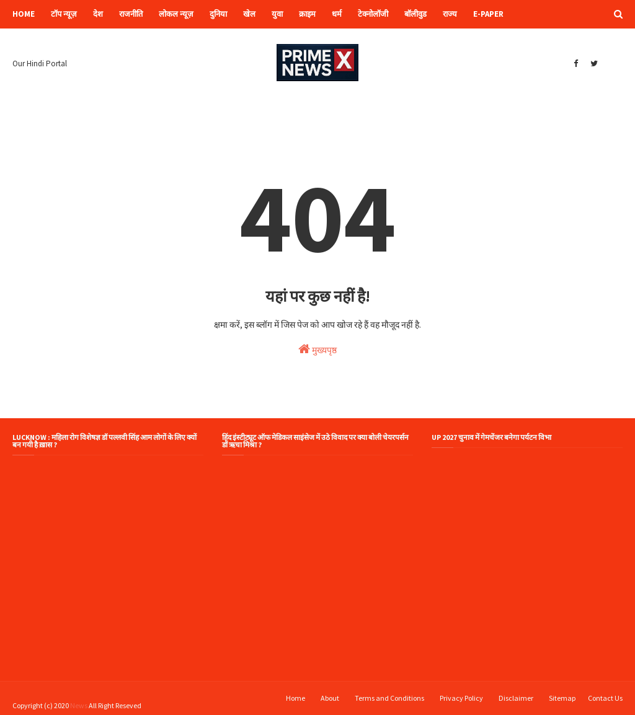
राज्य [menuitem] (450, 14)
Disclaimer (516, 698)
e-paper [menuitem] (488, 14)
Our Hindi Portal (39, 63)
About (330, 698)
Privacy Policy (461, 698)
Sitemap (562, 698)
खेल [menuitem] (249, 14)
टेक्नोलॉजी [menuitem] (373, 14)
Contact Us (605, 698)
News (78, 705)
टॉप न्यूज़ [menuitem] (64, 14)
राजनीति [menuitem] (131, 14)
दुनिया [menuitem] (218, 14)
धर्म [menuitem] (337, 14)
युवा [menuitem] (277, 14)
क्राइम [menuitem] (307, 14)
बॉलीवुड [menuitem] (415, 14)
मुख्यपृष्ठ (317, 349)
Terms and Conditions (389, 698)
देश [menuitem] (98, 14)
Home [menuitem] (23, 14)
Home (295, 698)
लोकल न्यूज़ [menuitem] (176, 14)
